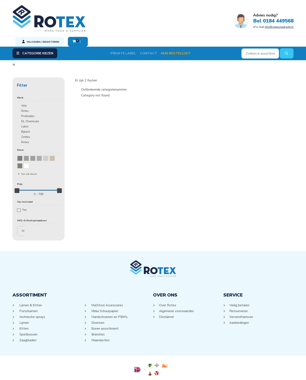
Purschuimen (28, 292)
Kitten (24, 309)
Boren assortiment (105, 309)
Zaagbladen (28, 321)
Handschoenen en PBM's (109, 297)
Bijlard (25, 113)
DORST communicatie (194, 373)
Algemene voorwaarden (176, 292)
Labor (25, 107)
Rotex (25, 123)
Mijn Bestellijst (179, 34)
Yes (24, 191)
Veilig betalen (240, 286)
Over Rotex (167, 286)
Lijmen (24, 303)
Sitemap (148, 373)
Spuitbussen (28, 315)
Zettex (25, 118)
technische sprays (32, 297)
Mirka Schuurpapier (105, 292)
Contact (151, 34)
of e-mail (144, 22)
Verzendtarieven (241, 297)
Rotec (25, 92)
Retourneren (239, 292)
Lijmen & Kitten (30, 286)
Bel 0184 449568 (144, 16)
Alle (24, 86)
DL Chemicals (30, 102)
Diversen (97, 303)
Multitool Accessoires (107, 286)
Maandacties (100, 321)
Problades (28, 97)
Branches (98, 315)
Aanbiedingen (239, 303)
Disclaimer (166, 297)
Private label (126, 34)
